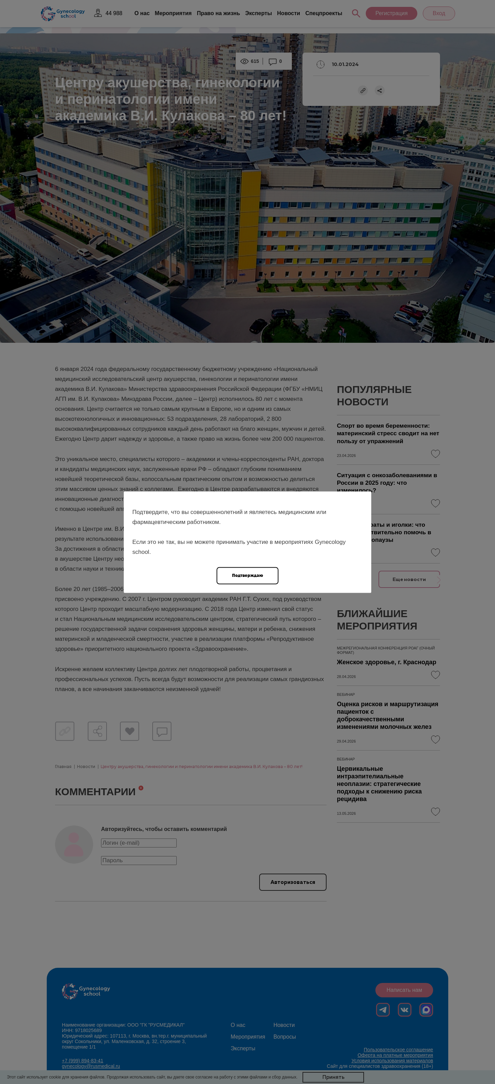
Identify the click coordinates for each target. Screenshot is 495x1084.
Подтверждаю (247, 575)
